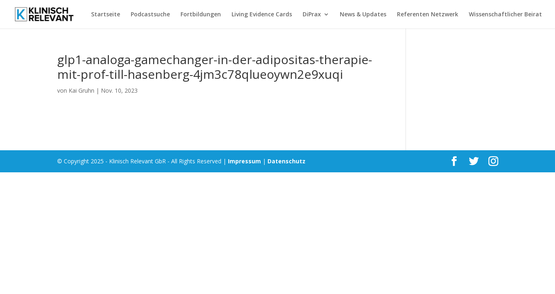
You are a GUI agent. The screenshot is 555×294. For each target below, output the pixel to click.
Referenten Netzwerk (427, 14)
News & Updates (363, 14)
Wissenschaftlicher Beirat (505, 14)
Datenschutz (286, 161)
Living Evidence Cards (262, 14)
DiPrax (312, 14)
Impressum (244, 161)
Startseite (105, 14)
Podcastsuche (150, 14)
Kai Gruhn (81, 90)
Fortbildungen (201, 14)
